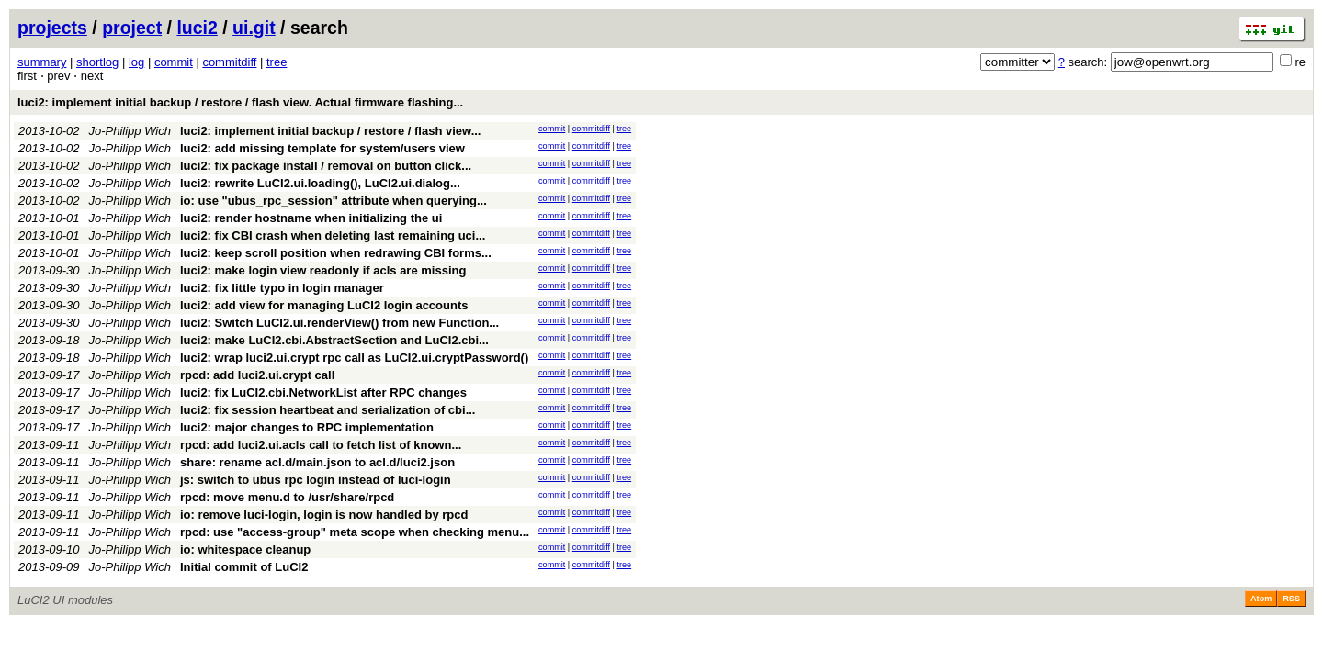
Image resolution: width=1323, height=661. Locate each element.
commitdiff (229, 62)
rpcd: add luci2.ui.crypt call (257, 375)
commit (173, 62)
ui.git (254, 27)
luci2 (196, 27)
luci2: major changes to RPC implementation (307, 427)
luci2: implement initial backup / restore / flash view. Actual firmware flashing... (240, 102)
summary (41, 62)
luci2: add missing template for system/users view (322, 148)
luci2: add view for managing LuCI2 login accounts (324, 305)
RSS (1291, 598)
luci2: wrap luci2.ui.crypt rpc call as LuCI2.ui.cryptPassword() (354, 357)
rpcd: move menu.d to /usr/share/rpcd (287, 497)
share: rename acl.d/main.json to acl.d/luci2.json (317, 462)
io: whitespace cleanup (245, 549)
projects (52, 27)
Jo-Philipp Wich (130, 131)
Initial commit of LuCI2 (244, 567)
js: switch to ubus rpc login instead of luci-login (315, 480)
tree (276, 62)
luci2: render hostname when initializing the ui (311, 218)
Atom (1261, 598)
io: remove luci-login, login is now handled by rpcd (324, 514)
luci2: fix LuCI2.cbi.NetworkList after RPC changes (323, 392)
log (136, 62)
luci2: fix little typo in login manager (282, 288)
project (132, 27)
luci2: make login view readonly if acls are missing (323, 270)
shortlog (97, 62)
